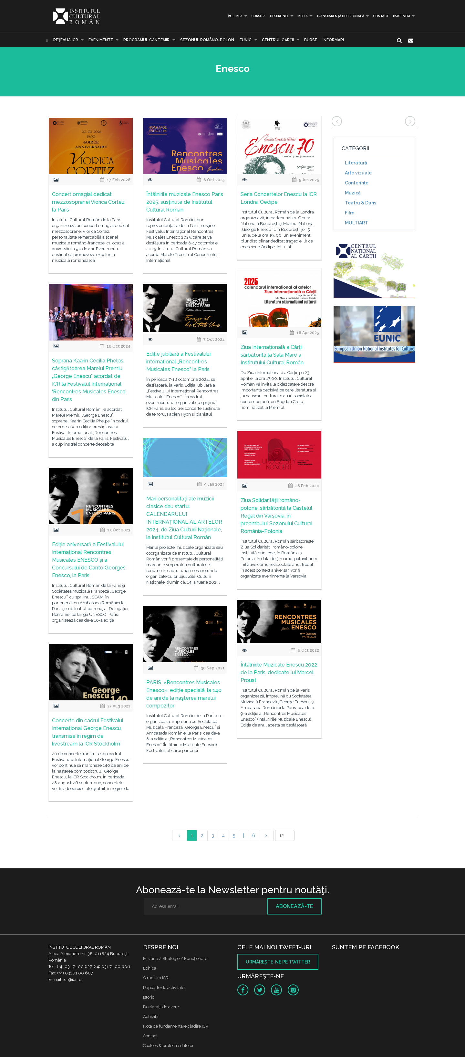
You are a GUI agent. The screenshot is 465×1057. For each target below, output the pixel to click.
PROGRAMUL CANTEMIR (146, 40)
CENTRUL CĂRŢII (278, 40)
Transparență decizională (340, 16)
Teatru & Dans (360, 202)
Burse (310, 40)
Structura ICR (156, 977)
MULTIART (356, 222)
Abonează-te (294, 906)
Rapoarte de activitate (163, 987)
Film (349, 212)
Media (302, 16)
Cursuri (258, 16)
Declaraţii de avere (161, 1006)
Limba (235, 16)
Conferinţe (356, 182)
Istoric (148, 997)
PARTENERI (401, 16)
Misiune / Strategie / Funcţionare (175, 958)
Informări (333, 40)
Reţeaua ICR (65, 40)
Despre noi (279, 16)
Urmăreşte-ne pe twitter (278, 961)
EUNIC (246, 40)
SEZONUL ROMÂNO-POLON (207, 40)
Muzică (353, 192)
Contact (380, 16)
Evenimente (100, 40)
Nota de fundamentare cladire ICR (175, 1026)
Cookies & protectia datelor (168, 1045)
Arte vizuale (358, 172)
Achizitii (150, 1016)
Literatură (356, 162)
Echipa (149, 968)
